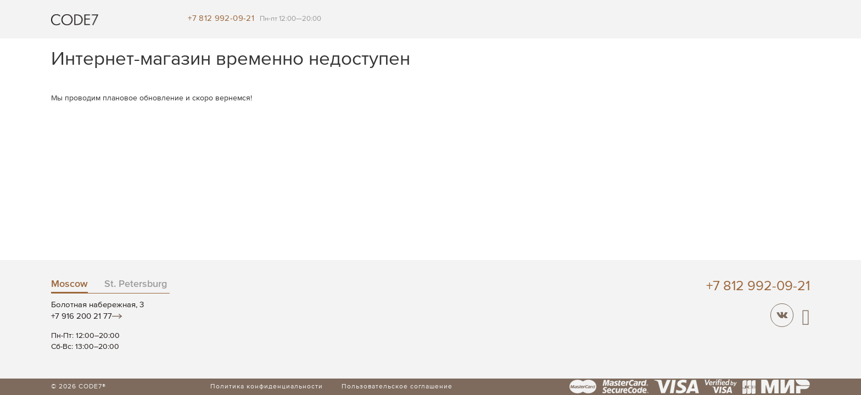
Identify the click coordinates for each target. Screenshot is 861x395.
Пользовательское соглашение (397, 386)
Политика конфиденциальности (266, 386)
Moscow (69, 284)
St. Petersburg (135, 284)
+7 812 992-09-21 (221, 18)
